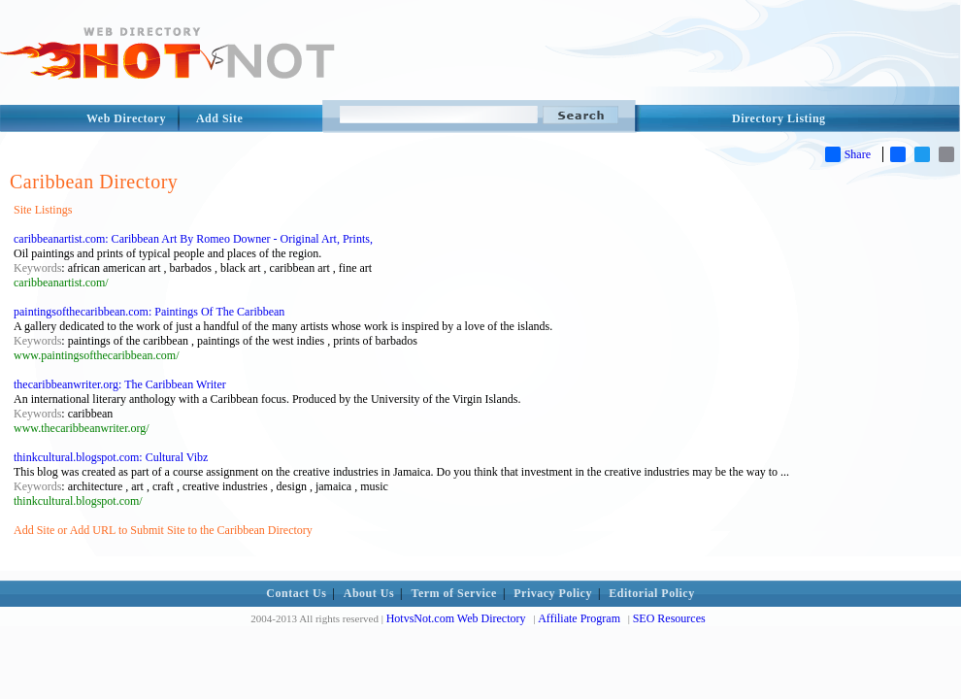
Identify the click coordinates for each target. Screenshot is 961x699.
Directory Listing (779, 118)
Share (848, 154)
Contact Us (296, 593)
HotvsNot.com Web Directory (456, 618)
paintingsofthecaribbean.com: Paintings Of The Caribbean (149, 311)
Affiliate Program (579, 618)
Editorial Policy (651, 593)
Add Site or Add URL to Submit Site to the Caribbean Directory (163, 530)
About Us (369, 593)
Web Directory (126, 118)
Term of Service (454, 593)
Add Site (219, 118)
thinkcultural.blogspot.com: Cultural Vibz (111, 457)
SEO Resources (669, 618)
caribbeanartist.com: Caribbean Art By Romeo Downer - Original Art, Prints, (193, 239)
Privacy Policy (553, 593)
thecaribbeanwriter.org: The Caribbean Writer (120, 384)
